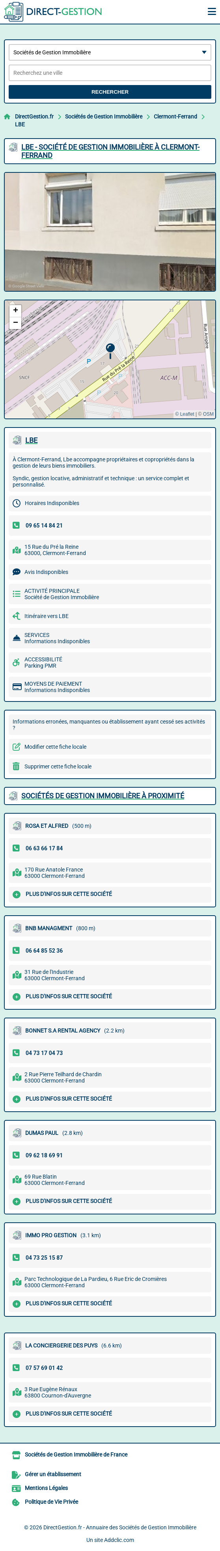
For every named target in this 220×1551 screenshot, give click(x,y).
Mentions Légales (46, 1488)
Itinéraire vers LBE (46, 616)
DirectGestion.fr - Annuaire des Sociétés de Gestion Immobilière (119, 1527)
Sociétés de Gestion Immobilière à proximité (102, 796)
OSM (208, 414)
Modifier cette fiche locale (55, 747)
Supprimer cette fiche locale (57, 766)
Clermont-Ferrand (175, 116)
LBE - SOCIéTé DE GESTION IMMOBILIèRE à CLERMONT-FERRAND (110, 151)
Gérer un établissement (53, 1474)
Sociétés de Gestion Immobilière (103, 116)
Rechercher (110, 92)
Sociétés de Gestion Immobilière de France (76, 1454)
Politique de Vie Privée (51, 1502)
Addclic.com (119, 1540)
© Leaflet (184, 414)
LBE (20, 124)
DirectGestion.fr (34, 116)
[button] (110, 351)
